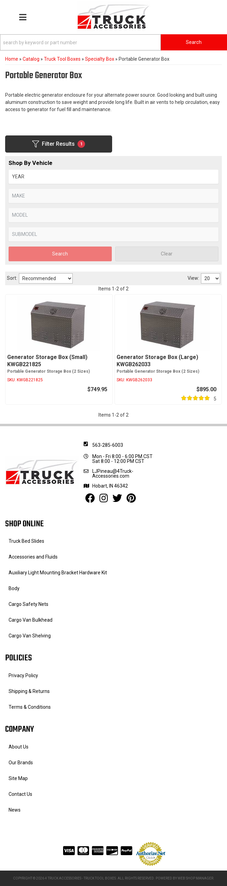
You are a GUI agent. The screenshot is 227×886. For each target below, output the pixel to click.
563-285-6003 (107, 445)
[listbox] (113, 177)
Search (60, 254)
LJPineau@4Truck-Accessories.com (112, 473)
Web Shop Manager (195, 878)
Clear (166, 254)
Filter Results (58, 144)
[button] (113, 42)
